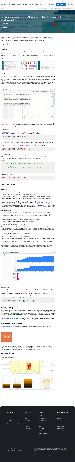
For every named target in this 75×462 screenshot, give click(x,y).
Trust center (41, 428)
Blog (2, 8)
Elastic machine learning (42, 202)
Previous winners (60, 426)
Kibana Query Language (9, 240)
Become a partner (42, 420)
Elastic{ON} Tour (60, 428)
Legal (40, 426)
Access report (19, 1)
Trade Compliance (42, 431)
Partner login (41, 416)
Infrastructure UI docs (6, 295)
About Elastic (28, 415)
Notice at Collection (37, 455)
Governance (59, 416)
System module (49, 289)
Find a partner (41, 415)
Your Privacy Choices (45, 455)
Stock (58, 420)
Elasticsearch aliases (17, 156)
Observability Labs (67, 8)
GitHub (51, 319)
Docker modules (32, 291)
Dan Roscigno (5, 23)
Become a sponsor (61, 430)
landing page (39, 349)
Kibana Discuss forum (13, 318)
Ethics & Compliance (43, 433)
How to (11, 14)
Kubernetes (24, 291)
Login (72, 1)
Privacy (40, 430)
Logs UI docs (6, 132)
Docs (40, 4)
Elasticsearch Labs (49, 8)
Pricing (36, 4)
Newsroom (27, 420)
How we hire (28, 430)
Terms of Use (13, 448)
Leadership (27, 416)
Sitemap (21, 448)
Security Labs (58, 8)
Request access (42, 418)
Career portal (28, 428)
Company (41, 8)
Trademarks (9, 448)
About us (54, 1)
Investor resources (61, 415)
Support (62, 1)
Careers (27, 426)
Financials (59, 418)
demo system (7, 326)
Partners (58, 1)
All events (59, 431)
